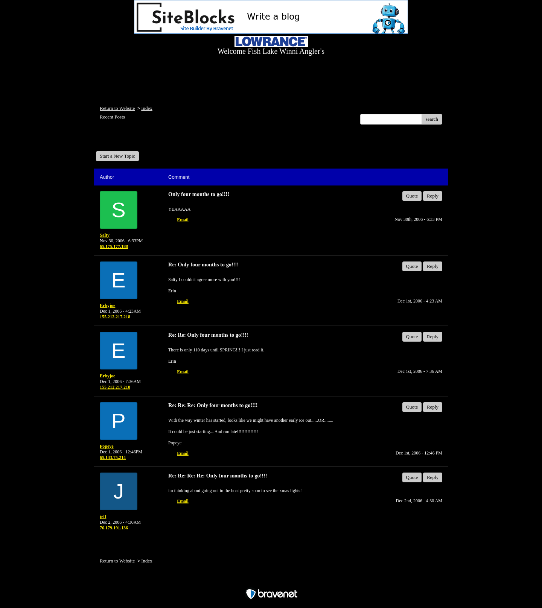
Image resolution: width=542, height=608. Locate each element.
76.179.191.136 (114, 527)
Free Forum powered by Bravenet (271, 581)
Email (183, 219)
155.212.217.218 (115, 316)
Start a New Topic (117, 156)
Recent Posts (112, 117)
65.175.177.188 (114, 246)
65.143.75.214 (113, 457)
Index (146, 108)
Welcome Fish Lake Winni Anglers (136, 140)
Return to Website (117, 108)
